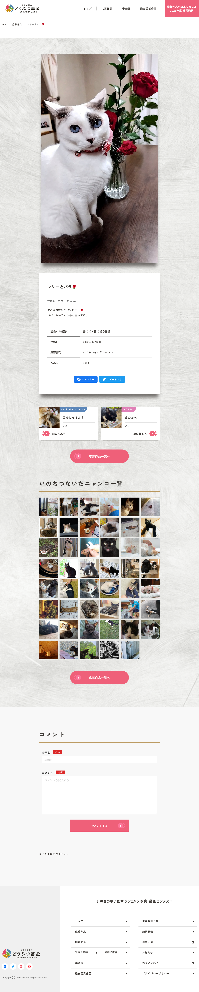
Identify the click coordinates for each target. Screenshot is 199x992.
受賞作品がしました (182, 8)
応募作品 (106, 8)
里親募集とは (150, 921)
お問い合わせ (150, 963)
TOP (4, 24)
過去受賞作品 (148, 8)
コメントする (99, 826)
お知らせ (147, 952)
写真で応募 (81, 952)
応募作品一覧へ (99, 456)
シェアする (88, 379)
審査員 (126, 8)
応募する (80, 942)
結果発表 (147, 931)
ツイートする (114, 379)
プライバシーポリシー (156, 973)
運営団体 (147, 942)
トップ (87, 8)
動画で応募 (111, 952)
